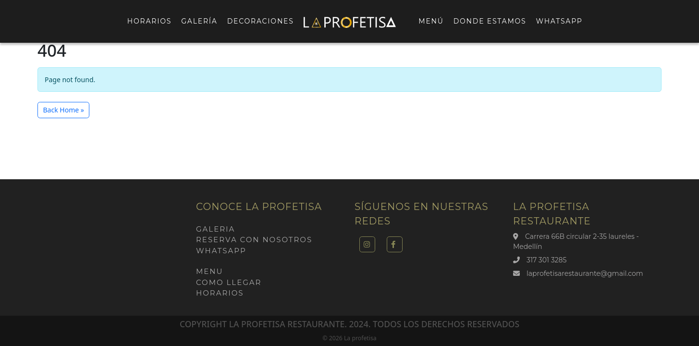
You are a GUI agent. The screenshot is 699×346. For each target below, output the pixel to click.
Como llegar (228, 282)
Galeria (215, 229)
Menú (430, 21)
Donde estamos (490, 21)
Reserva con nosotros (254, 239)
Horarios (149, 21)
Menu (209, 271)
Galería (199, 21)
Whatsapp (559, 21)
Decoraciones (260, 21)
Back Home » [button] (63, 109)
